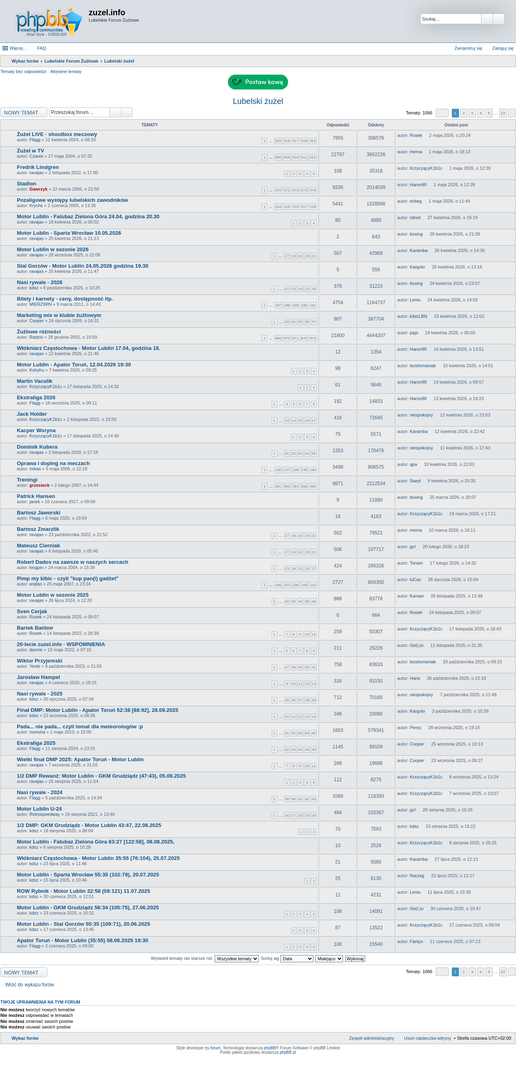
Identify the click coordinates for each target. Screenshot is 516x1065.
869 (278, 338)
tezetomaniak (423, 365)
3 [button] (472, 113)
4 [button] (480, 113)
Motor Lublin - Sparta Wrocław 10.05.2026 (69, 233)
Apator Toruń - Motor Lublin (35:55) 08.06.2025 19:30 (82, 940)
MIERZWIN (40, 304)
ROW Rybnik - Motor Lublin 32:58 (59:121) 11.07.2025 (83, 891)
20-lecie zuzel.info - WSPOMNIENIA (61, 644)
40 (294, 799)
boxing (416, 234)
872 (304, 338)
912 (313, 157)
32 (287, 602)
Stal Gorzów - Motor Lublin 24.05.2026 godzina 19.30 (82, 266)
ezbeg (416, 201)
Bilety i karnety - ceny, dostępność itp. (65, 299)
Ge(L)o (416, 645)
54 (307, 453)
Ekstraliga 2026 (36, 397)
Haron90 (418, 184)
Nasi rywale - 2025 (40, 694)
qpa (413, 464)
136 (278, 470)
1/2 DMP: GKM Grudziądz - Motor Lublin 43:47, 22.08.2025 (89, 825)
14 (301, 289)
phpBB (270, 1048)
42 (287, 750)
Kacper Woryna (36, 430)
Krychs (36, 205)
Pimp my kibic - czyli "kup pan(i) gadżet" (68, 578)
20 (307, 256)
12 (287, 289)
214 (278, 207)
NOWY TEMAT (21, 112)
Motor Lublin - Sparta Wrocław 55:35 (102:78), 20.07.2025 (88, 875)
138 (296, 470)
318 (304, 141)
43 (294, 750)
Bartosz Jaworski (38, 513)
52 (294, 453)
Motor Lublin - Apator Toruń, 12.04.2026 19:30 (74, 365)
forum (215, 1048)
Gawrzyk (38, 189)
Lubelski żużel (258, 101)
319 (313, 141)
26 (294, 700)
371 (287, 190)
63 (301, 733)
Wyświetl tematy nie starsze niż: (205, 958)
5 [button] (489, 113)
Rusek (416, 135)
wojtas (35, 583)
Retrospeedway (44, 814)
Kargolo (417, 266)
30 (307, 667)
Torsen (416, 563)
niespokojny (421, 415)
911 (304, 157)
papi (414, 332)
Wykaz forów (25, 1038)
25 (287, 700)
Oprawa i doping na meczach (53, 463)
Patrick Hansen (36, 496)
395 (313, 486)
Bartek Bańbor (35, 628)
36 (307, 322)
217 (304, 207)
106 (278, 585)
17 (287, 256)
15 (307, 289)
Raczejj (417, 875)
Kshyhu (36, 370)
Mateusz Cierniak (38, 546)
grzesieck (39, 485)
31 (314, 667)
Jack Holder (32, 414)
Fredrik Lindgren (38, 167)
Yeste (34, 666)
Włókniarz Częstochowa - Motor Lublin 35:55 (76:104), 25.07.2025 (98, 858)
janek (34, 501)
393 (296, 486)
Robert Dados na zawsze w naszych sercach (72, 562)
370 (278, 190)
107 (287, 585)
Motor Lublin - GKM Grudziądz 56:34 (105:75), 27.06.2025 (88, 907)
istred (415, 217)
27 (287, 667)
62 (294, 733)
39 (287, 799)
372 (296, 190)
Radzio (36, 337)
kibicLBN (418, 316)
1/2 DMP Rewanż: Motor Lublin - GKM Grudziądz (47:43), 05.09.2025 (101, 776)
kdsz (34, 287)
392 (287, 486)
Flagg (35, 139)
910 (296, 157)
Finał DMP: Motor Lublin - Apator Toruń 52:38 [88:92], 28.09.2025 (97, 710)
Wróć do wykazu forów (29, 985)
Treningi (27, 480)
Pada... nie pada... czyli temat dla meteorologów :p (80, 727)
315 (278, 141)
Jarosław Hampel (38, 677)
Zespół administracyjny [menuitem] (371, 1038)
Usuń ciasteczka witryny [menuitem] (427, 1038)
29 (301, 667)
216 (296, 207)
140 (313, 470)
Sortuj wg (287, 958)
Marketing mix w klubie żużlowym (59, 315)
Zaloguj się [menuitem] (503, 48)
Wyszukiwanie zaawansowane (498, 19)
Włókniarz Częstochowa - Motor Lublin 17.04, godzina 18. (88, 348)
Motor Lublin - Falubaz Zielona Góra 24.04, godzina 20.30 (88, 216)
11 (314, 634)
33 (287, 322)
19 (301, 256)
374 (313, 190)
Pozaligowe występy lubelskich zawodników (72, 200)
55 (314, 453)
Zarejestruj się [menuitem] (468, 48)
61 (287, 733)
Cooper (36, 320)
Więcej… (18, 48)
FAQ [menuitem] (41, 48)
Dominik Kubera (37, 447)
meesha (37, 732)
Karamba (419, 250)
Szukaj (487, 19)
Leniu (415, 299)
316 (287, 141)
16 (314, 289)
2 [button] (464, 113)
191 (313, 305)
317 (296, 141)
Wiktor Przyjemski (40, 661)
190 (304, 305)
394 (304, 486)
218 (313, 207)
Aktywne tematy (65, 71)
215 (287, 207)
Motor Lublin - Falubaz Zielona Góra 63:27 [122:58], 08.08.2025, (96, 842)
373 (304, 190)
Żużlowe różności (39, 332)
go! (413, 546)
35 (301, 322)
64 (307, 733)
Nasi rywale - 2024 (40, 792)
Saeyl (415, 480)
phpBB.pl (288, 1052)
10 (307, 634)
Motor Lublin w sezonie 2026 (53, 249)
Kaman (417, 595)
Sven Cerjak (32, 611)
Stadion (26, 184)
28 (294, 667)
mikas (35, 468)
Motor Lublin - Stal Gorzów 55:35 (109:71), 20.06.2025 (83, 924)
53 (301, 453)
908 (278, 157)
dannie (36, 649)
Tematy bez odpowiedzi (23, 71)
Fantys (416, 941)
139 (304, 470)
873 (313, 338)
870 (287, 338)
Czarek (36, 156)
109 (304, 585)
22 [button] (503, 113)
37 (314, 322)
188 (287, 305)
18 (294, 256)
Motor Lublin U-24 (39, 809)
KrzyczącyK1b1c (426, 168)
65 (314, 733)
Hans (415, 678)
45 (307, 750)
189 (296, 305)
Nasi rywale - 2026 (40, 282)
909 (287, 157)
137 (287, 470)
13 (294, 289)
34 (294, 322)
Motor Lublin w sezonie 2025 (53, 595)
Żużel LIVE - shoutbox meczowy (57, 134)
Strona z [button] (442, 113)
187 (278, 305)
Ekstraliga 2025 (36, 743)
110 (313, 585)
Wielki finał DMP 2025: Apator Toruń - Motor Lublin (80, 759)
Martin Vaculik (35, 381)
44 (301, 750)
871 (296, 338)
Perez (415, 727)
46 (314, 750)
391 (278, 486)
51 (287, 453)
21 (314, 256)
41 (301, 799)
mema (416, 151)
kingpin (36, 567)
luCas (415, 579)
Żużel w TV (30, 151)
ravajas (36, 172)
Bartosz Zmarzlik (38, 529)
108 (296, 585)
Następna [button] (512, 113)
